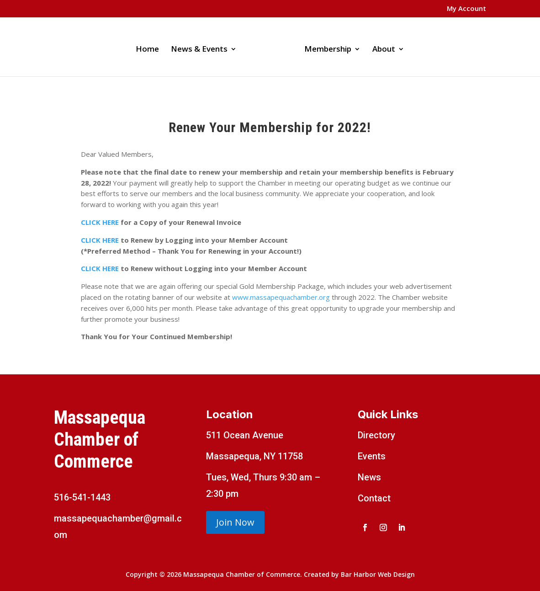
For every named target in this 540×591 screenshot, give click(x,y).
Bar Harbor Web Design (378, 574)
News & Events (202, 47)
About (380, 47)
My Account (466, 9)
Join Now (235, 522)
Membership (324, 47)
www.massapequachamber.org (281, 297)
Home (150, 47)
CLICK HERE (101, 222)
